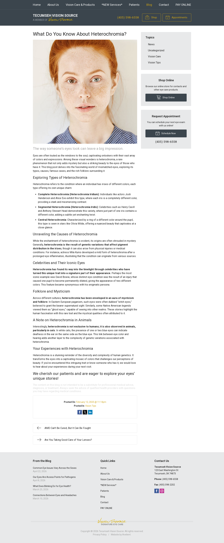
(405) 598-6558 (128, 17)
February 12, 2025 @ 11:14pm (91, 402)
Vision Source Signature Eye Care (112, 521)
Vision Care (154, 56)
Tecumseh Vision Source (111, 531)
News (151, 44)
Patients (134, 4)
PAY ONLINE (183, 4)
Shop (151, 17)
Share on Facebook (79, 412)
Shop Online (165, 97)
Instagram (162, 491)
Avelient (126, 534)
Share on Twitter (85, 412)
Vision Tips (90, 406)
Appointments (176, 17)
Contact (164, 4)
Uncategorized (156, 50)
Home (37, 4)
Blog (149, 4)
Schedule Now (165, 133)
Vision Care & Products (80, 4)
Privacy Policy (100, 534)
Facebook (156, 491)
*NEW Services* (112, 4)
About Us (53, 4)
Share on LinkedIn (90, 412)
